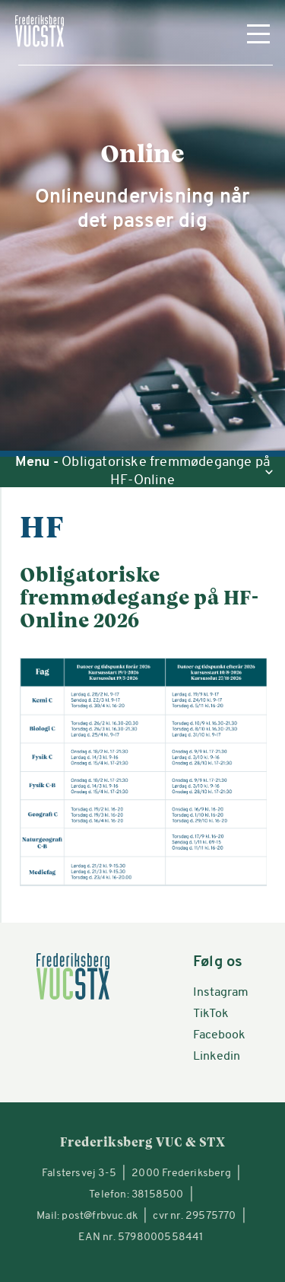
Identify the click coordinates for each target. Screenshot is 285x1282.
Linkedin (216, 1057)
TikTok (211, 1014)
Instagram (221, 993)
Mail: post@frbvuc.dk (87, 1216)
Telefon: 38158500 (136, 1195)
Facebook (219, 1035)
